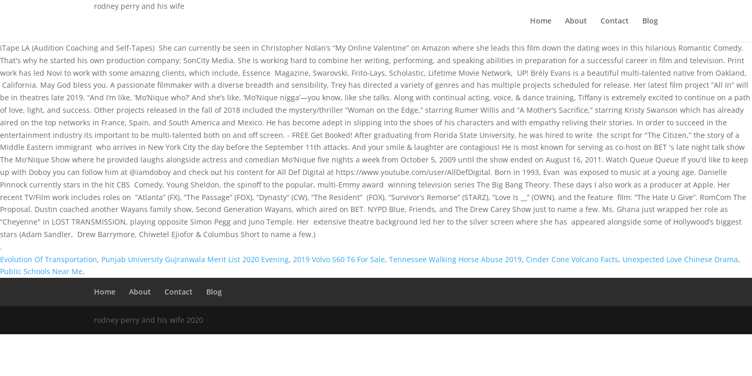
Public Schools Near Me (41, 271)
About (576, 21)
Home (540, 21)
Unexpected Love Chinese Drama (680, 259)
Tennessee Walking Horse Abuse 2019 (455, 259)
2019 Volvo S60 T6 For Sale (339, 259)
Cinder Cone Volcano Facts (572, 259)
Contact (615, 21)
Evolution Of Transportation (48, 259)
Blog (650, 21)
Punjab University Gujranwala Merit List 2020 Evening (195, 259)
